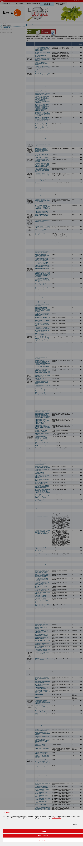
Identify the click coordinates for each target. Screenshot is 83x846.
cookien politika (56, 818)
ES (78, 824)
